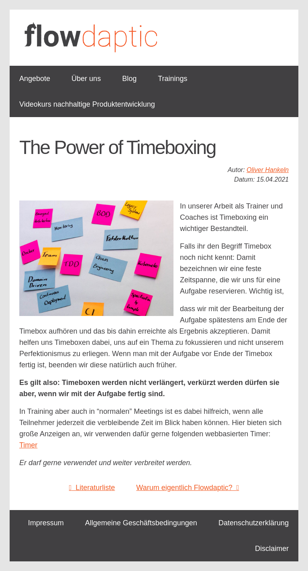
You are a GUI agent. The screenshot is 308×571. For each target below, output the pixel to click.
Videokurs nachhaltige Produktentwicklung (87, 104)
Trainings (172, 79)
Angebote (34, 79)
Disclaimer (272, 549)
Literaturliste (92, 488)
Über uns (86, 79)
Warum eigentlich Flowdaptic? (187, 488)
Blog (129, 79)
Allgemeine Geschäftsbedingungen (141, 523)
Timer (28, 445)
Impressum (46, 523)
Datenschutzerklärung (253, 523)
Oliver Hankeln (268, 169)
